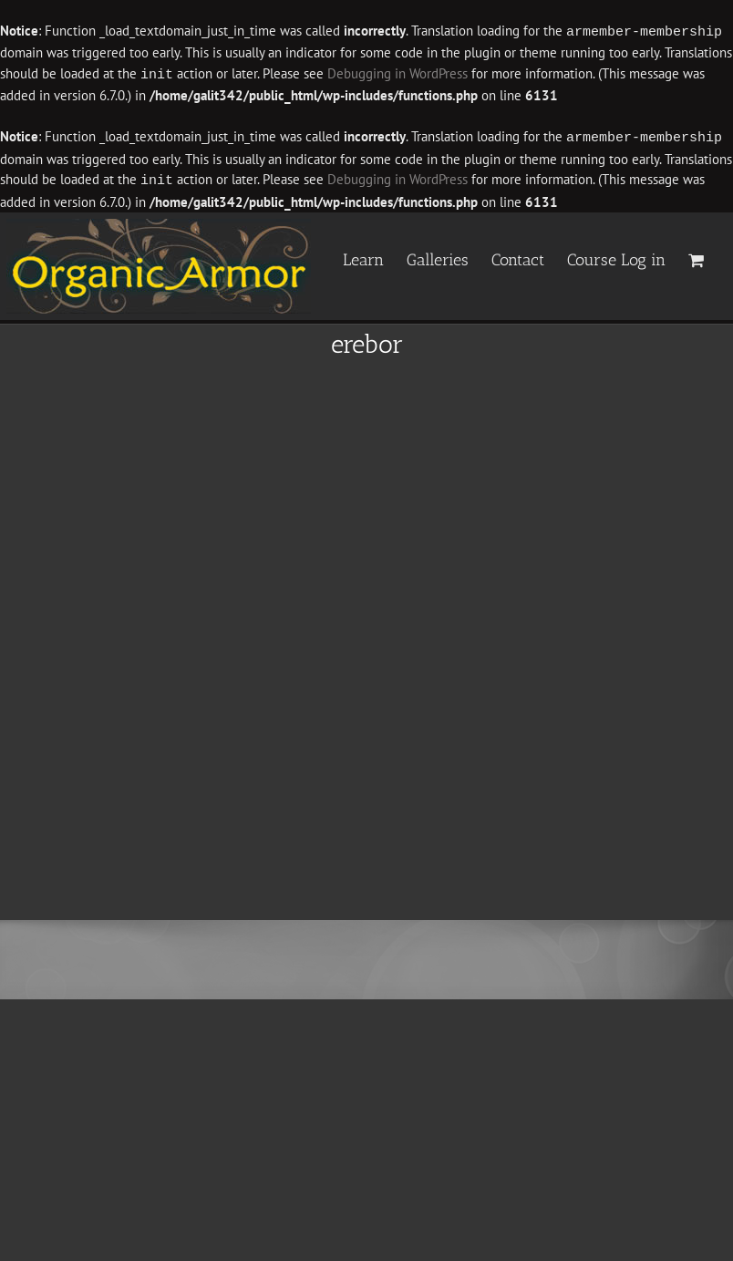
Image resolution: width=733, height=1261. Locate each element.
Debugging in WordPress (397, 73)
